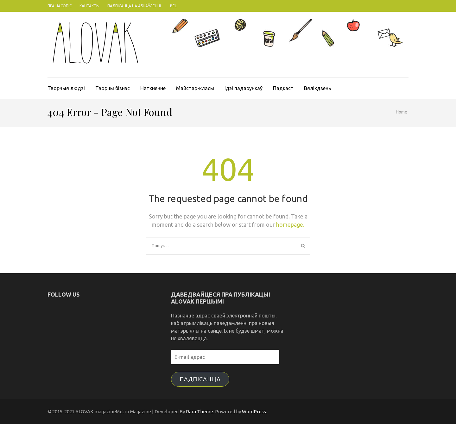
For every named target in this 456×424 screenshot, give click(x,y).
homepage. (290, 224)
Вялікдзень (317, 88)
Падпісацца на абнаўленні (134, 6)
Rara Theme (199, 411)
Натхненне (153, 88)
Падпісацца (200, 379)
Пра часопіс (60, 6)
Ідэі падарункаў (244, 88)
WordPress (254, 411)
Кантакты (89, 6)
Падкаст (283, 88)
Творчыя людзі (66, 88)
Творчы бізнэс (112, 88)
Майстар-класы (195, 88)
